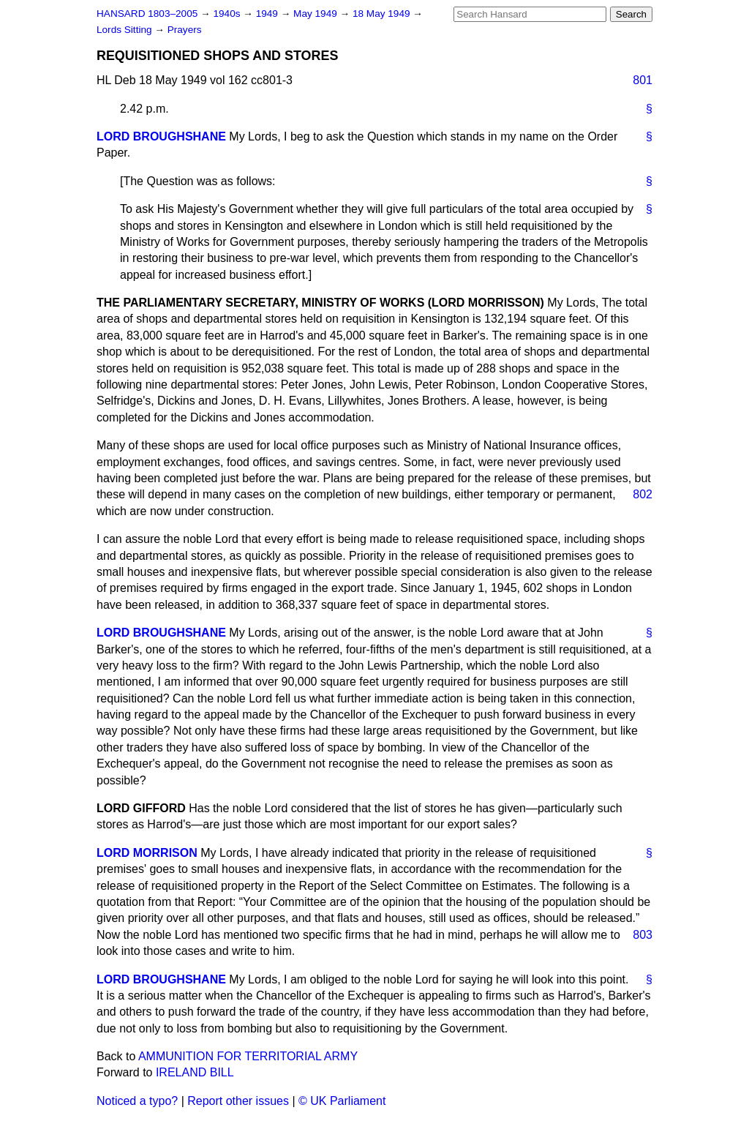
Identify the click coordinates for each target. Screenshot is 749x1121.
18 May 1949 (383, 13)
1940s (228, 13)
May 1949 (316, 13)
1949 (268, 13)
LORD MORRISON (147, 853)
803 (642, 935)
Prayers (185, 29)
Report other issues (238, 1101)
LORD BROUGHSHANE (161, 136)
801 (642, 80)
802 (642, 494)
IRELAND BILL (195, 1072)
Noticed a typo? (137, 1101)
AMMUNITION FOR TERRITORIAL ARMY (248, 1056)
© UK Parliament (341, 1101)
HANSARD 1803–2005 (147, 13)
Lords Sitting (125, 29)
